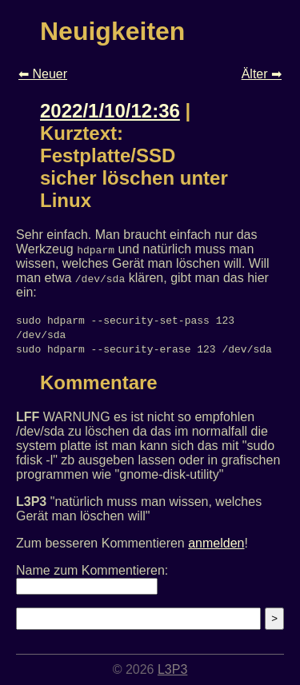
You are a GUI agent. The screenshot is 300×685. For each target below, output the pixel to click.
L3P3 (172, 669)
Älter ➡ (262, 74)
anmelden (216, 543)
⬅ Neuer (42, 74)
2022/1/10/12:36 (110, 110)
